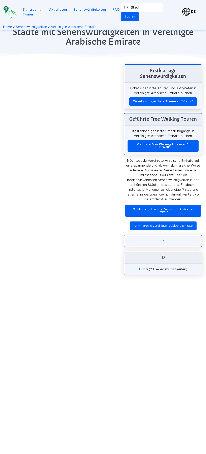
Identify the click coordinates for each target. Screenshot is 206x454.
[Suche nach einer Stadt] (142, 7)
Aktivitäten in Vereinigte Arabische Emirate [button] (163, 225)
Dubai (143, 269)
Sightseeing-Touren (33, 12)
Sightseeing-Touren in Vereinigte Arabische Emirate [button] (163, 211)
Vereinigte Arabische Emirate (74, 27)
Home (7, 27)
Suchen (130, 16)
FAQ (115, 9)
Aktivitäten (58, 9)
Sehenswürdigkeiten (89, 9)
